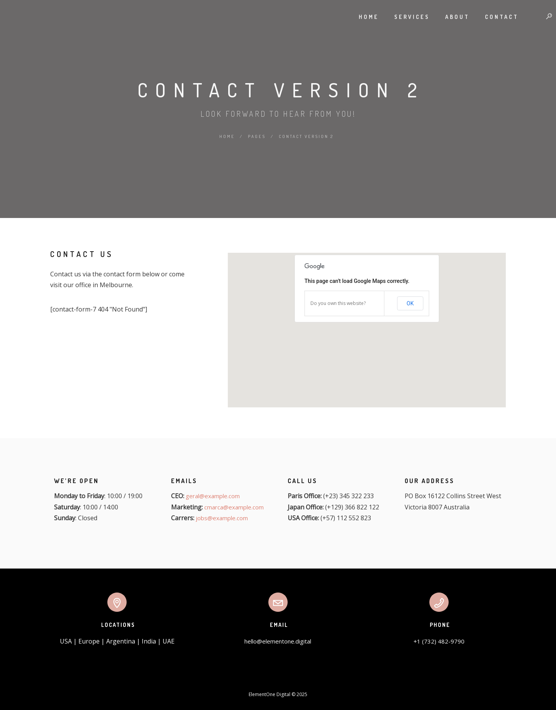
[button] (366, 325)
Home (361, 17)
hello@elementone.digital (277, 641)
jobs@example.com (222, 518)
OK (410, 303)
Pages (257, 136)
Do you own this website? (338, 303)
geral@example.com (213, 496)
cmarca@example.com (234, 507)
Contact (494, 17)
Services (404, 17)
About (449, 17)
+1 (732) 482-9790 (439, 641)
